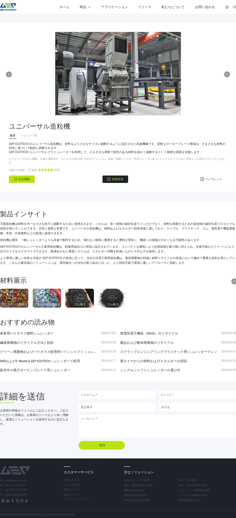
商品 (83, 7)
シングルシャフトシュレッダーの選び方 (150, 370)
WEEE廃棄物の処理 (135, 495)
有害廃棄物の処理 (189, 500)
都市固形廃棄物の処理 (137, 500)
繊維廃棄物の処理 (134, 490)
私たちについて (173, 7)
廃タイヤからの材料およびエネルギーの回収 (153, 361)
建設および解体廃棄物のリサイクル (147, 343)
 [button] (9, 74)
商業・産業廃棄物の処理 (193, 485)
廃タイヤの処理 (188, 480)
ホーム (65, 7)
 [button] (227, 74)
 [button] (234, 7)
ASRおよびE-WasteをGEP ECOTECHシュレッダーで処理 (40, 361)
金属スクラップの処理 (137, 480)
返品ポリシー (71, 494)
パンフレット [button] (213, 179)
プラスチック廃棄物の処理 (194, 490)
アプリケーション (114, 7)
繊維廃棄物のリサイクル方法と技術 (27, 343)
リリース (144, 7)
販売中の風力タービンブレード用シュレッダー (35, 370)
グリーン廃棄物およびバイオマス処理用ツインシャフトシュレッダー (48, 352)
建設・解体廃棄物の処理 (138, 485)
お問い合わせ (205, 7)
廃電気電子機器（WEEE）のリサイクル (149, 333)
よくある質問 (71, 484)
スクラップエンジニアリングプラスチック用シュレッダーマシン (168, 352)
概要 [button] (13, 135)
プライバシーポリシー (77, 499)
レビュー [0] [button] (29, 135)
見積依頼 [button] (117, 179)
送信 (102, 445)
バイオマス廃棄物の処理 (193, 495)
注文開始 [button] (24, 179)
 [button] (227, 7)
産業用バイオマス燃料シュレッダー (27, 333)
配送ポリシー (71, 489)
